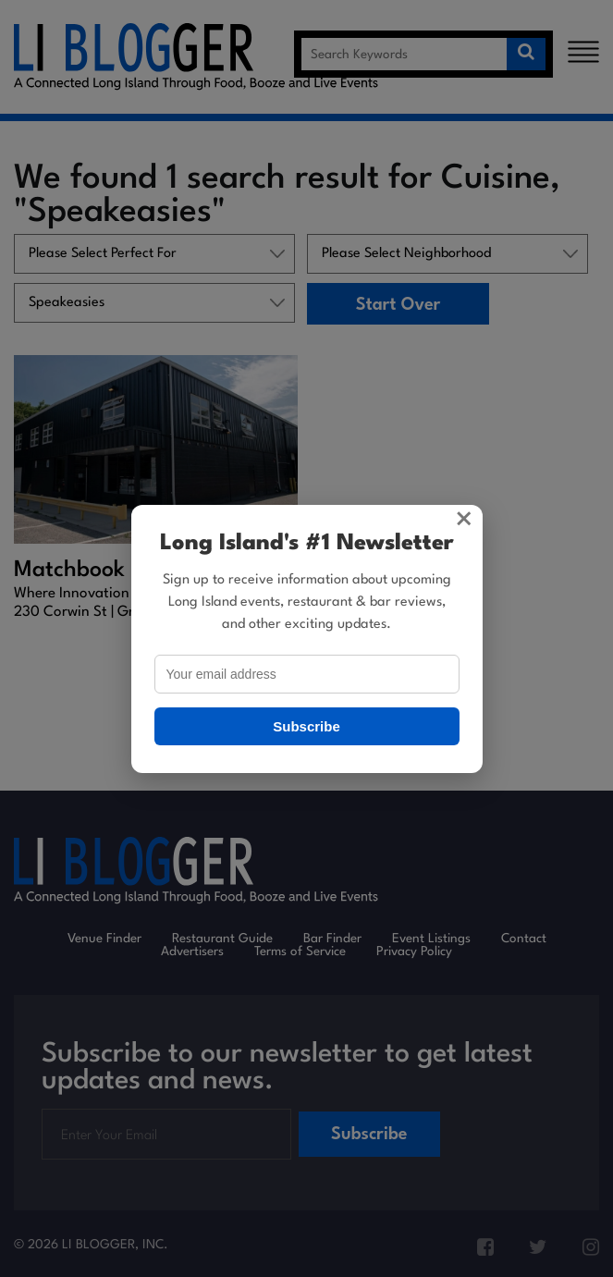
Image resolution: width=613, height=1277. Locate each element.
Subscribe (306, 726)
